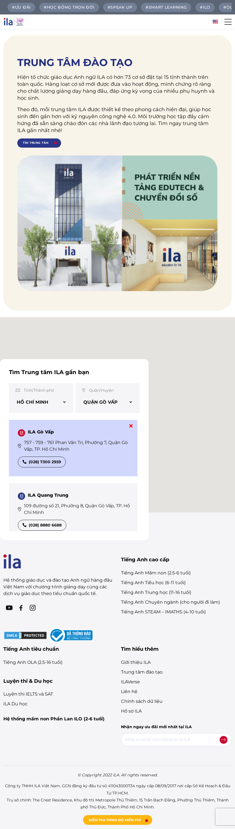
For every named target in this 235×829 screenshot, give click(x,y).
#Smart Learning (166, 7)
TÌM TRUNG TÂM (36, 143)
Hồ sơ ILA (131, 711)
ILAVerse (130, 681)
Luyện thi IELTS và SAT (28, 694)
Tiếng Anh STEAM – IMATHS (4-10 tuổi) (163, 612)
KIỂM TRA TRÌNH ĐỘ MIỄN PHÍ (115, 820)
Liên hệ (129, 691)
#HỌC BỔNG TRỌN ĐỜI (69, 7)
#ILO (205, 7)
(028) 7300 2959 (42, 461)
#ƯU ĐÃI (21, 7)
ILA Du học (15, 703)
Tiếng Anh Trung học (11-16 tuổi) (156, 592)
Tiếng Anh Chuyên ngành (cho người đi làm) (170, 602)
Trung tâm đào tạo (142, 672)
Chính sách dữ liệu (142, 701)
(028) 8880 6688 (42, 525)
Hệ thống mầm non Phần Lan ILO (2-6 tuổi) (54, 718)
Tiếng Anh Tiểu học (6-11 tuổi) (153, 582)
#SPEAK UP (120, 7)
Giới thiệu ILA (136, 662)
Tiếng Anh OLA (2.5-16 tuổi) (32, 662)
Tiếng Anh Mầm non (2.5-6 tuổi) (156, 573)
